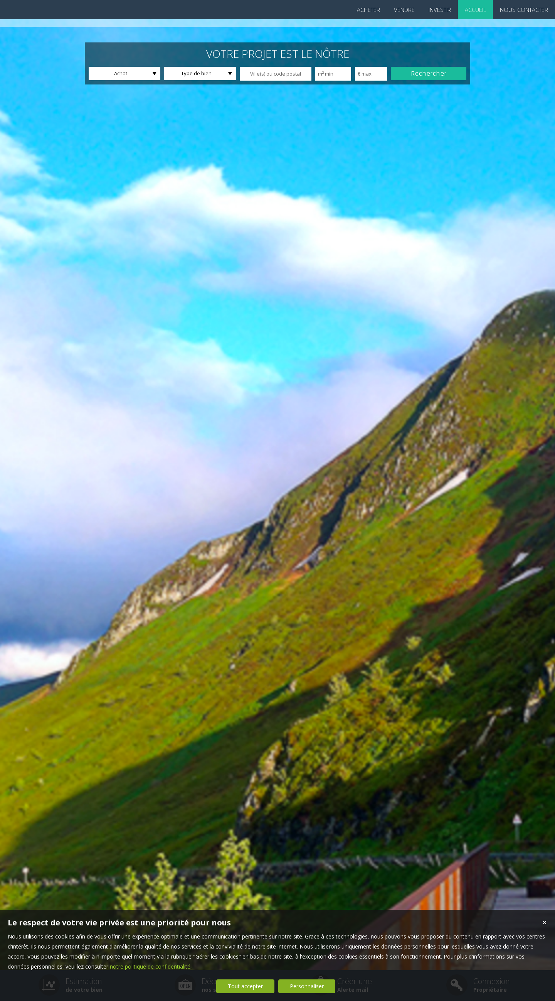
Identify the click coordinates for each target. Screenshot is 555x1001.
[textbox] (275, 74)
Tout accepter (245, 986)
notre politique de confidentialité (150, 966)
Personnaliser (307, 986)
